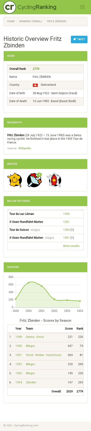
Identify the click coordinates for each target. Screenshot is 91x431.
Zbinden (31, 382)
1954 (18, 382)
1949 (18, 336)
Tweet (79, 39)
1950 (66, 214)
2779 (36, 69)
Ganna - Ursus (35, 336)
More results (71, 246)
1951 (66, 222)
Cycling (37, 7)
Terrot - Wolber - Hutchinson (43, 355)
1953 (18, 373)
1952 (18, 364)
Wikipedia (24, 148)
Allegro (30, 346)
